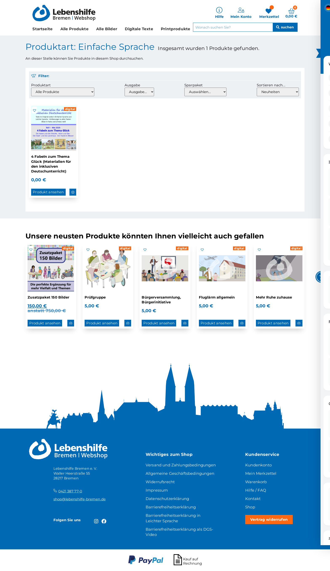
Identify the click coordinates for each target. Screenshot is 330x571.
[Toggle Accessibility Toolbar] (321, 276)
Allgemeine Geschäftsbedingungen (180, 473)
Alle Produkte (74, 28)
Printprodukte (175, 28)
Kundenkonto (258, 465)
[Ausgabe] (139, 92)
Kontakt (253, 498)
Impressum (157, 490)
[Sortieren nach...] (278, 92)
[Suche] (284, 26)
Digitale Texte (139, 28)
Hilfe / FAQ (255, 490)
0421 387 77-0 (70, 491)
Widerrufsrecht (160, 481)
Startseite (42, 28)
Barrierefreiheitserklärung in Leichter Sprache (173, 518)
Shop (250, 507)
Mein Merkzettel (261, 473)
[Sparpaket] (205, 92)
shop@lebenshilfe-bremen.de (79, 499)
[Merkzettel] (269, 12)
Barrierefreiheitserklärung (171, 507)
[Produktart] (62, 92)
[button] (34, 110)
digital (70, 109)
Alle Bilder (106, 28)
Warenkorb (256, 481)
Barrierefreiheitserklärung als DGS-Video (179, 532)
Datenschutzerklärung (167, 498)
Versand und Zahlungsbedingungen (181, 465)
